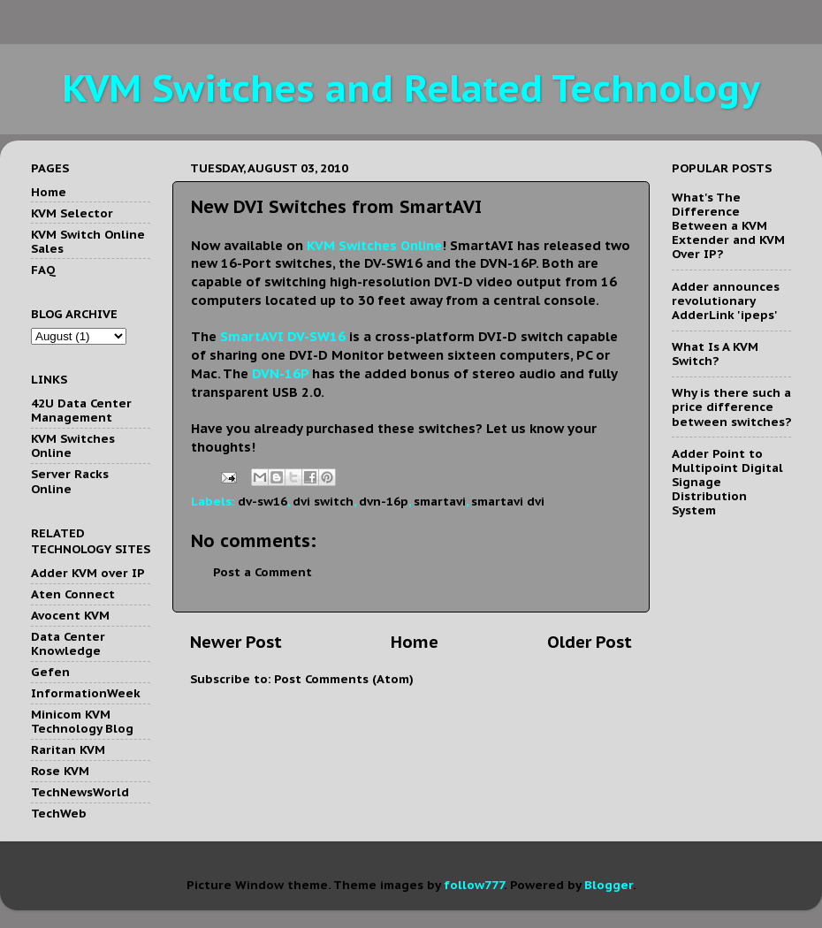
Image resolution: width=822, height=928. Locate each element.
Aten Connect (73, 594)
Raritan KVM (68, 749)
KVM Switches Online (73, 445)
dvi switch (323, 501)
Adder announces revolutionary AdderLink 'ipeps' (726, 300)
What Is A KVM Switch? (715, 353)
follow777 (474, 885)
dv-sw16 (262, 501)
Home (414, 641)
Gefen (50, 672)
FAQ (43, 270)
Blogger (608, 885)
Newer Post (236, 641)
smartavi (440, 501)
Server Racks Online (70, 481)
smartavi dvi (507, 501)
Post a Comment (262, 572)
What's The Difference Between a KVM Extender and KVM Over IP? (728, 225)
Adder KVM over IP (88, 573)
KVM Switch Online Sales (88, 241)
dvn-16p (383, 501)
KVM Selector (72, 213)
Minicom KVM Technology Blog (82, 721)
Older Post (589, 641)
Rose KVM (60, 771)
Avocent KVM (70, 615)
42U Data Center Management (81, 410)
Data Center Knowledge (68, 643)
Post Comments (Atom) (344, 679)
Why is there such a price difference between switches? (731, 406)
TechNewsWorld (80, 792)
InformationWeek (86, 693)
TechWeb (59, 813)
